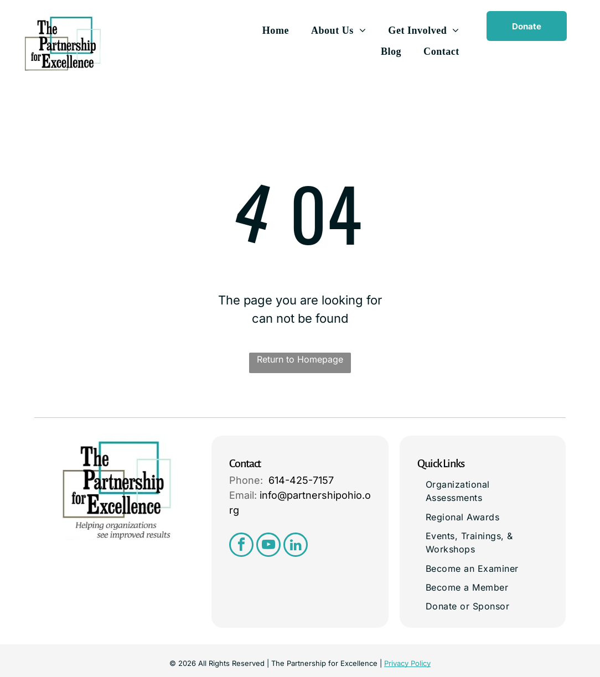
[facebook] (241, 546)
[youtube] (268, 546)
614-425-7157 (301, 480)
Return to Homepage (300, 359)
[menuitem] (275, 30)
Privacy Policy (407, 663)
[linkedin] (295, 546)
